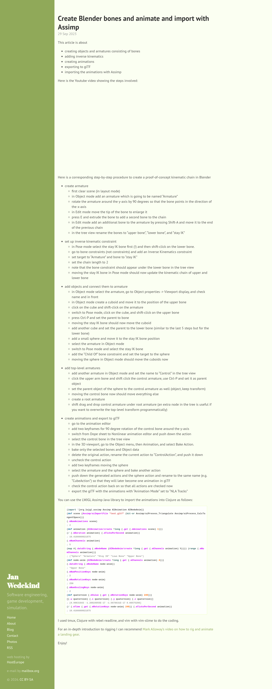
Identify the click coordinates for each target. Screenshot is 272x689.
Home (11, 617)
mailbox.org (30, 671)
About (11, 623)
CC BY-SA (26, 679)
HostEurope (15, 662)
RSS (10, 647)
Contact (12, 635)
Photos (12, 641)
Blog (10, 629)
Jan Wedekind (23, 581)
